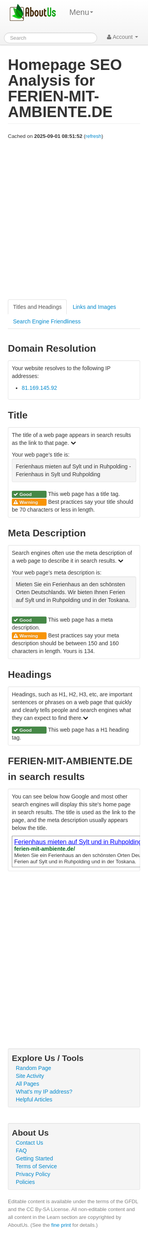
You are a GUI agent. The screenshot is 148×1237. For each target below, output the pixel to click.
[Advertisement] (74, 220)
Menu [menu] (81, 12)
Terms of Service (36, 1166)
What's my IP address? (44, 1091)
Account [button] (122, 37)
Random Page (33, 1068)
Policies (25, 1182)
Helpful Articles (34, 1099)
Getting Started (34, 1158)
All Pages (27, 1084)
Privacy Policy (33, 1174)
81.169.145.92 (39, 388)
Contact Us (29, 1143)
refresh (93, 136)
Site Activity (30, 1076)
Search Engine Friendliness (47, 321)
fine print (61, 1225)
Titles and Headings (37, 307)
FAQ (21, 1150)
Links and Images (94, 307)
